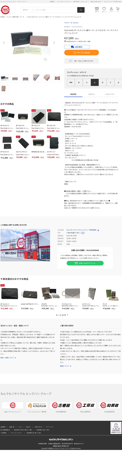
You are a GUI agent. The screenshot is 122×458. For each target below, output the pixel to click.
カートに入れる (81, 52)
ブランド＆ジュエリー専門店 (37, 407)
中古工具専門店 (85, 407)
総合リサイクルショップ (12, 407)
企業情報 (2, 427)
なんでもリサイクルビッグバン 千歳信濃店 (83, 230)
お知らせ (28, 427)
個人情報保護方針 (5, 430)
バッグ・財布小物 (12, 17)
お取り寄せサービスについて (80, 1)
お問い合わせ (38, 427)
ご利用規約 (3, 433)
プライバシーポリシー (17, 433)
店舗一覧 (11, 427)
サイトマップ (49, 427)
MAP (83, 233)
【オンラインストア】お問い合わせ (113, 1)
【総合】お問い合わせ (95, 1)
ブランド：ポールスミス (71, 23)
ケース (22, 17)
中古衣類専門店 (61, 407)
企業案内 (52, 1)
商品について (65, 365)
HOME (2, 17)
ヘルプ (20, 427)
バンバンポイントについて (63, 1)
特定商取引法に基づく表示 (34, 433)
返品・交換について (8, 357)
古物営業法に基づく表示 (43, 430)
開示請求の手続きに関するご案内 (23, 430)
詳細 (89, 41)
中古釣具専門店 (109, 407)
